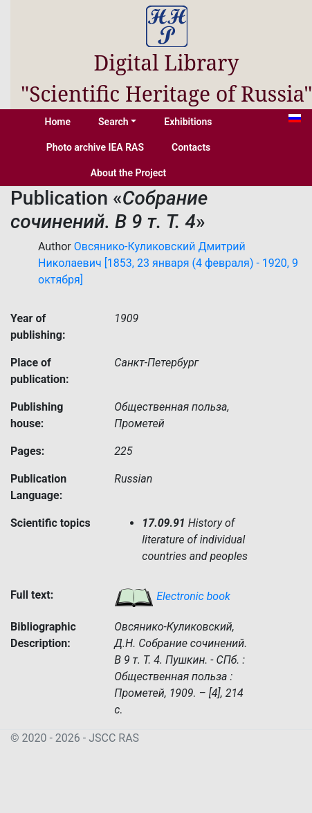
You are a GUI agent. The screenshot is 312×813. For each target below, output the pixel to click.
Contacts (191, 147)
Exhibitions (188, 121)
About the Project (129, 172)
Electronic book (172, 596)
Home (58, 121)
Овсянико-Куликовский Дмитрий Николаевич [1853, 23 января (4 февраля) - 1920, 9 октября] (168, 263)
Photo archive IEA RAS (95, 147)
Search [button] (113, 121)
